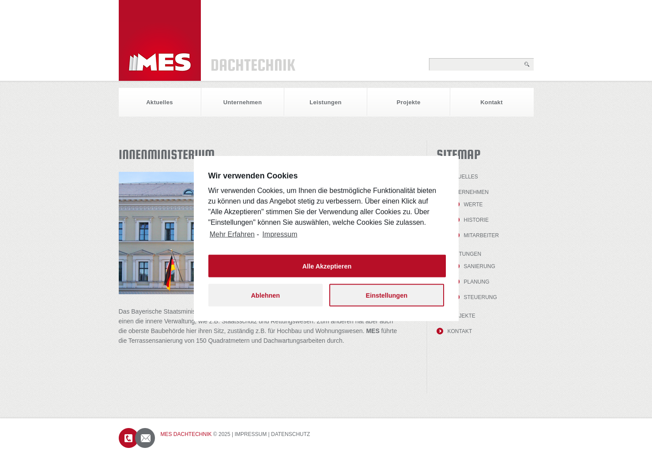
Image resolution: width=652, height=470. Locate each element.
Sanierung (479, 266)
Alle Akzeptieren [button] (326, 272)
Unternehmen (242, 102)
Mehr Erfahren (232, 240)
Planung (477, 282)
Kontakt (491, 102)
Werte (473, 204)
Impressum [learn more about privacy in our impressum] (279, 240)
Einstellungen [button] (386, 301)
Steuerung (480, 297)
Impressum (251, 434)
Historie (476, 220)
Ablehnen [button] (265, 301)
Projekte (409, 102)
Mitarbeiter (481, 235)
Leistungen (325, 102)
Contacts (137, 438)
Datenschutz (290, 434)
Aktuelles (159, 102)
